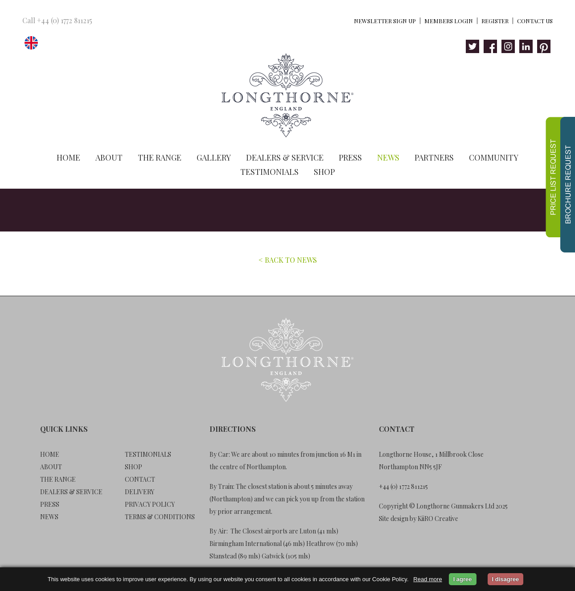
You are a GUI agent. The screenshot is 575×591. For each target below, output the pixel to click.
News (388, 157)
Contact (140, 479)
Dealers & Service (285, 157)
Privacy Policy (150, 504)
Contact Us (535, 21)
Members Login (448, 21)
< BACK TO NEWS (288, 260)
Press (350, 157)
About (109, 157)
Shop (324, 171)
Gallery (214, 157)
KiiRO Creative (438, 518)
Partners (434, 157)
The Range (159, 157)
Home (68, 157)
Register (495, 21)
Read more (427, 579)
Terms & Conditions (160, 516)
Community (493, 157)
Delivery (139, 492)
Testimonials (269, 171)
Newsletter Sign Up (385, 21)
